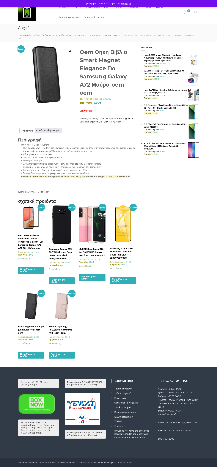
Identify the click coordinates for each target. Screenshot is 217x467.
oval (101, 121)
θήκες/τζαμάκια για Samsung (73, 35)
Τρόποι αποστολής (123, 388)
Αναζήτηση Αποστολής (69, 17)
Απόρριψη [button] (126, 3)
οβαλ (118, 121)
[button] (70, 51)
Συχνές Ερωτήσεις (123, 407)
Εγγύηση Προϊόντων (123, 416)
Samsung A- (94, 35)
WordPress (128, 462)
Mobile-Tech (50, 462)
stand (112, 121)
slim (106, 121)
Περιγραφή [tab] (27, 130)
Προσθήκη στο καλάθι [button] (27, 270)
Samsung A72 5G (112, 35)
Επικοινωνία (120, 398)
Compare (119, 426)
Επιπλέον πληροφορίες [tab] (48, 130)
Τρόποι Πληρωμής (123, 393)
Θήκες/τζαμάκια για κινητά (46, 35)
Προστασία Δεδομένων (125, 412)
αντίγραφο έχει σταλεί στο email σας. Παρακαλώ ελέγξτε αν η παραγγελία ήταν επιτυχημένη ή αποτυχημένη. (131, 433)
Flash (90, 462)
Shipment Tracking (95, 17)
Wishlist (118, 421)
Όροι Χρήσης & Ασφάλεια (126, 402)
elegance (93, 121)
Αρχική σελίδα (25, 35)
